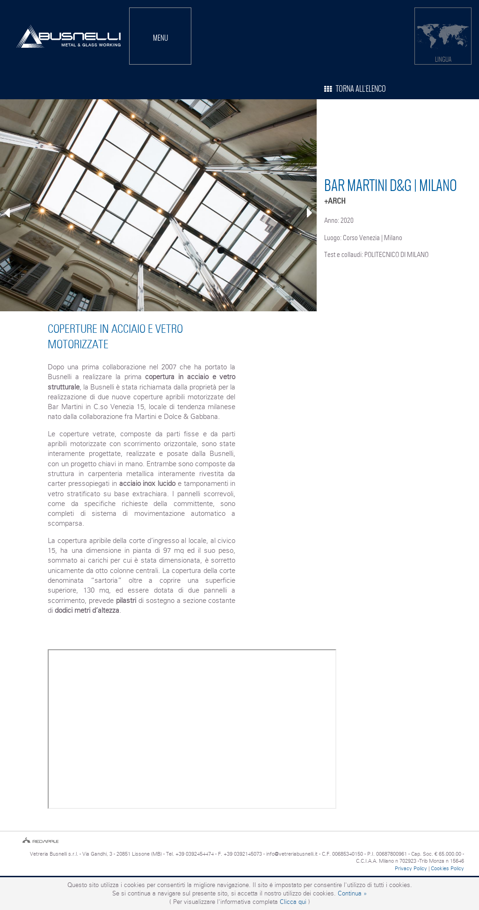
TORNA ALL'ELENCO (355, 88)
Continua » (352, 893)
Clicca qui (293, 901)
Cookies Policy (447, 868)
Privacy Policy (411, 868)
